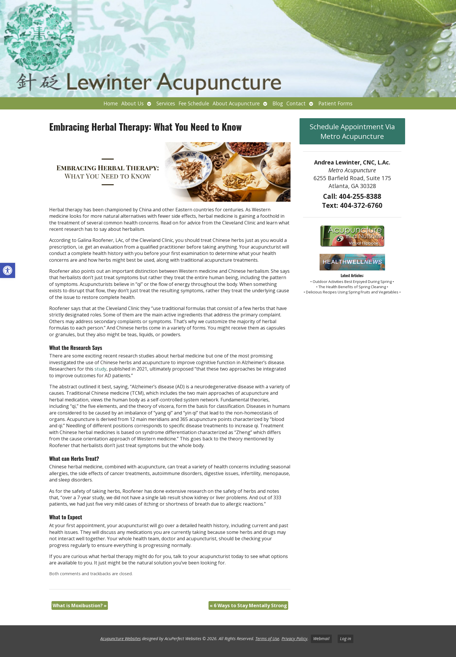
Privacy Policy (294, 638)
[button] (7, 270)
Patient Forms (335, 103)
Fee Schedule (194, 103)
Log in (345, 638)
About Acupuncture (236, 103)
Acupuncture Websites (120, 638)
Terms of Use (267, 638)
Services (165, 103)
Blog (277, 103)
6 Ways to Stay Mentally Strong (248, 605)
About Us (132, 103)
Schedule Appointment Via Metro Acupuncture (352, 131)
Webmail (321, 638)
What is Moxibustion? (80, 605)
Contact (296, 103)
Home (111, 103)
